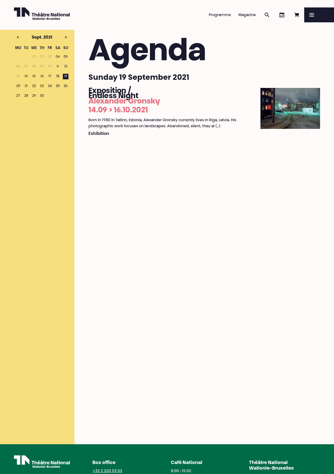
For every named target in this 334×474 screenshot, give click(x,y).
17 (49, 76)
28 (26, 96)
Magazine (247, 15)
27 (18, 96)
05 (66, 57)
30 (42, 96)
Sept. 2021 (33, 38)
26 (65, 86)
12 (65, 66)
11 (58, 66)
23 (42, 86)
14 (26, 76)
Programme (220, 15)
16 (42, 76)
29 (34, 96)
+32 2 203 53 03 (107, 471)
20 (18, 86)
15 (34, 76)
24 (50, 86)
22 (34, 86)
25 (58, 86)
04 (58, 57)
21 (26, 86)
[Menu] (319, 14)
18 (57, 76)
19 (65, 76)
